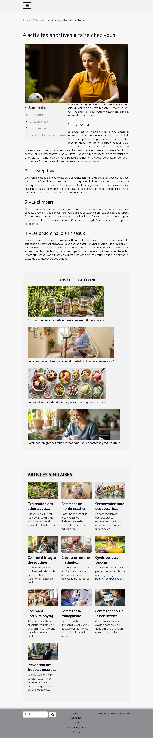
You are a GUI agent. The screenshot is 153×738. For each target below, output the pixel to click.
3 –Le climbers (38, 128)
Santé (38, 20)
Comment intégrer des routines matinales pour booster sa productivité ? (74, 443)
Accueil (27, 20)
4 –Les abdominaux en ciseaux (47, 135)
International (76, 717)
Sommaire (37, 107)
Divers (76, 732)
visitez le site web (90, 161)
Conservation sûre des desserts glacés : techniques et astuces (67, 402)
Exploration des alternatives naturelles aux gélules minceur (66, 320)
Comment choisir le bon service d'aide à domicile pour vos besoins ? (110, 618)
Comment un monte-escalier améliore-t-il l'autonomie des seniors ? (71, 361)
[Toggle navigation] (27, 5)
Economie (76, 712)
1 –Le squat (36, 115)
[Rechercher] (35, 714)
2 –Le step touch (39, 121)
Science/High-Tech (76, 727)
